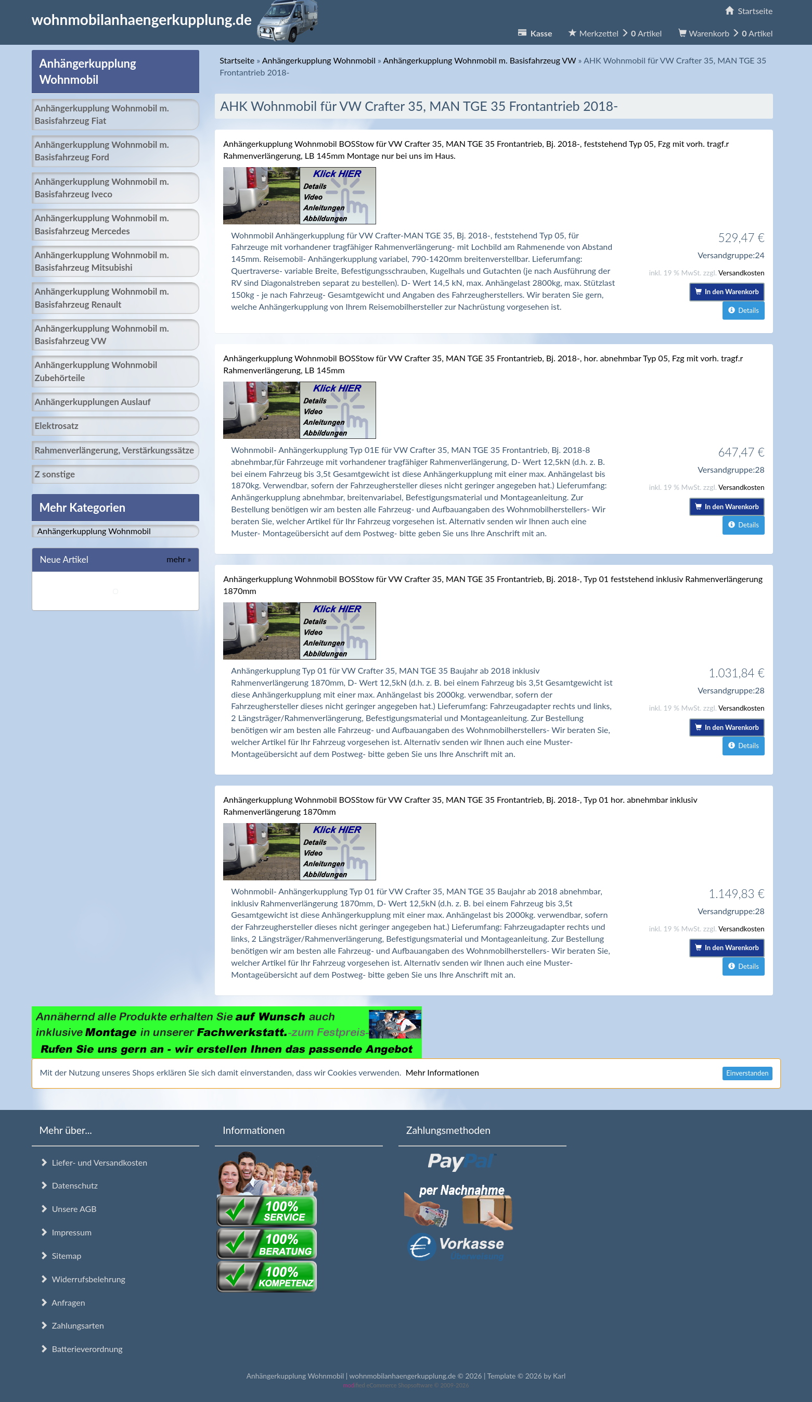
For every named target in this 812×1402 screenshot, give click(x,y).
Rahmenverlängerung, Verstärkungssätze (115, 450)
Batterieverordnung (81, 1349)
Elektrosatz (57, 425)
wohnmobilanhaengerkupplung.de (178, 19)
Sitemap (61, 1255)
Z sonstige (55, 474)
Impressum (66, 1232)
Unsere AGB (68, 1209)
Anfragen (62, 1302)
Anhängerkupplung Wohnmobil (94, 531)
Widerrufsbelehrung (82, 1279)
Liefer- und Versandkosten (94, 1162)
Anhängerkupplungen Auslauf (93, 401)
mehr (178, 559)
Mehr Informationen (442, 1072)
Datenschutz (69, 1185)
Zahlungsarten (72, 1325)
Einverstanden (747, 1073)
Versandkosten (741, 272)
